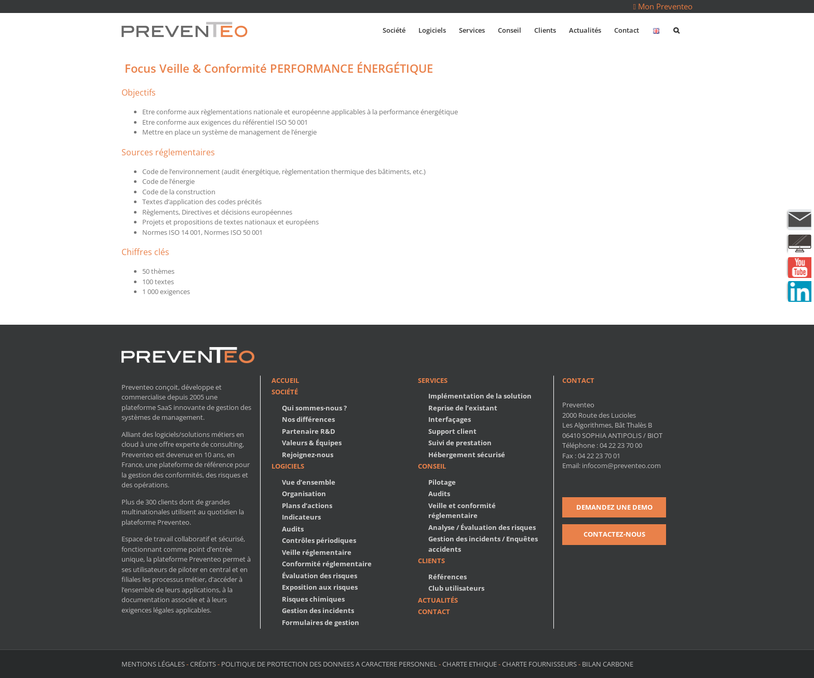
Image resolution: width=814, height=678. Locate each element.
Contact (434, 611)
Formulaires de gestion (320, 622)
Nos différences (308, 419)
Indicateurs (301, 517)
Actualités (438, 600)
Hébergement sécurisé (466, 454)
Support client (452, 431)
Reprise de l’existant (462, 408)
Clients (431, 560)
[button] (676, 29)
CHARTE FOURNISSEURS (539, 664)
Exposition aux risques (320, 587)
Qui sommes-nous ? (314, 408)
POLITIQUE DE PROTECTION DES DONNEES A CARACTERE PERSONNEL (329, 664)
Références (447, 576)
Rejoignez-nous (307, 454)
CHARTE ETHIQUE (469, 664)
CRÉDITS (203, 664)
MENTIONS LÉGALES (153, 664)
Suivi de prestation (460, 442)
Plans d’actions (307, 505)
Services (432, 380)
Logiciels (288, 466)
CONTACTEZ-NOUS (614, 534)
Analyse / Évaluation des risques (482, 527)
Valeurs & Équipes (312, 442)
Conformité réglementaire (327, 563)
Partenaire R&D (308, 431)
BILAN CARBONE (607, 664)
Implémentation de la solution (480, 396)
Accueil (285, 380)
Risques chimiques (313, 599)
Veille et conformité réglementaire (462, 511)
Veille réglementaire (316, 552)
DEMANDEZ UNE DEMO (614, 507)
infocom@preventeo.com (621, 465)
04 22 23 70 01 (599, 455)
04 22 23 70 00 (621, 445)
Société (285, 391)
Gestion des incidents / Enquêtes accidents (483, 544)
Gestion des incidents (318, 610)
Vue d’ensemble (308, 482)
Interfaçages (449, 419)
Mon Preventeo (663, 6)
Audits (293, 529)
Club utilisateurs (456, 588)
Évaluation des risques (319, 575)
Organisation (304, 493)
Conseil (432, 466)
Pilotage (442, 482)
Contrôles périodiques (319, 540)
